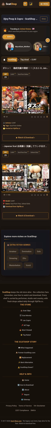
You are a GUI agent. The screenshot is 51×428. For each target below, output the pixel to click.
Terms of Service (25, 406)
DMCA (33, 410)
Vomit (28, 265)
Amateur (12, 251)
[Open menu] (44, 4)
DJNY (12, 74)
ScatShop (12, 60)
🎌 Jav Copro (25, 320)
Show (44, 19)
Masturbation (14, 265)
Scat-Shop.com (16, 421)
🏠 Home (25, 380)
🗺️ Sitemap (25, 400)
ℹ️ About (25, 390)
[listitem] (18, 46)
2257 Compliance (22, 410)
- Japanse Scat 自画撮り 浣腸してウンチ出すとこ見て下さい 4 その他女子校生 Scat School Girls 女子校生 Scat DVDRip (25, 146)
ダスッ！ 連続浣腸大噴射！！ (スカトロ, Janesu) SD (25, 68)
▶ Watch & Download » (25, 138)
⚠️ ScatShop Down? (25, 367)
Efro (24, 258)
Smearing (13, 258)
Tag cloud (25, 60)
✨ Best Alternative (25, 362)
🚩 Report (25, 395)
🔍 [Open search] (25, 4)
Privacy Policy (11, 406)
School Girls (34, 152)
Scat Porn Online (23, 74)
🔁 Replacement (25, 357)
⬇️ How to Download (25, 385)
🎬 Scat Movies (25, 315)
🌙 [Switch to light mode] (31, 4)
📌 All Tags (25, 325)
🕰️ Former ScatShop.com (25, 353)
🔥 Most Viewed (25, 330)
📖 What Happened (25, 348)
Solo (39, 251)
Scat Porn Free (22, 152)
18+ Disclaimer (39, 406)
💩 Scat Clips (25, 311)
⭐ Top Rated (25, 335)
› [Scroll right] (47, 40)
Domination (26, 251)
